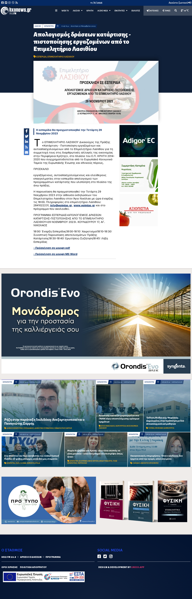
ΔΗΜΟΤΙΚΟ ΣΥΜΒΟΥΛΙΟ (44, 428)
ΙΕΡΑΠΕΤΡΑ (49, 26)
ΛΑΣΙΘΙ (38, 26)
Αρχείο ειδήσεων (31, 557)
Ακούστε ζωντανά (180, 2)
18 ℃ (185, 10)
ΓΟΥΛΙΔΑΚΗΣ (28, 428)
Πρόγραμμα (53, 557)
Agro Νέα (104, 10)
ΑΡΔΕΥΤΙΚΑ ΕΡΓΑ (105, 461)
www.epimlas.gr (84, 205)
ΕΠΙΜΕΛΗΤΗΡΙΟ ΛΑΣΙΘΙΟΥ (60, 57)
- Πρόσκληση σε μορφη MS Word (55, 254)
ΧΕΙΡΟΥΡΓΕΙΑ (120, 426)
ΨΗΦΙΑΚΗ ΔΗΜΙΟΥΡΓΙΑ (164, 428)
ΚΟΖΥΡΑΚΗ (83, 461)
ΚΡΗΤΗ (90, 10)
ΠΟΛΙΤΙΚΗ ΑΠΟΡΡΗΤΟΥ (33, 567)
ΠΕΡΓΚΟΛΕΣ (82, 463)
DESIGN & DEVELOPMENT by (121, 567)
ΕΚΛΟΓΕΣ (135, 10)
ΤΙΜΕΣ (167, 10)
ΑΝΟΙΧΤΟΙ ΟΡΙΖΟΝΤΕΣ (149, 463)
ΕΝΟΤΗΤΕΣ (121, 10)
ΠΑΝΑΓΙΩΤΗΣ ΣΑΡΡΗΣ (63, 428)
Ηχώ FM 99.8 (8, 557)
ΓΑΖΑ (17, 463)
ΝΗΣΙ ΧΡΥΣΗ (93, 461)
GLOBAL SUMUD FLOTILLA (30, 463)
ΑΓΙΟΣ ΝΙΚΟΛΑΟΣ (108, 426)
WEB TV (65, 10)
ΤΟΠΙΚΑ (151, 428)
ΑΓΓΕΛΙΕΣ (153, 10)
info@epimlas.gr (61, 205)
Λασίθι (78, 10)
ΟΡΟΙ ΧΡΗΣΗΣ (9, 567)
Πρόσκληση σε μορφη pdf (52, 247)
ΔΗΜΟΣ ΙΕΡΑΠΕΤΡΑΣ (14, 428)
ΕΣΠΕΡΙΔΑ (41, 57)
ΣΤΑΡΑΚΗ (136, 463)
